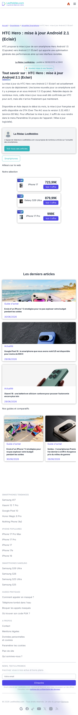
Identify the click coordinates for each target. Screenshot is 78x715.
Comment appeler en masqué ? (18, 597)
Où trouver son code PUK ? (16, 613)
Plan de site (8, 651)
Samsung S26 (9, 573)
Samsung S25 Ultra (12, 579)
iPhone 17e (7, 550)
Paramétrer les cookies (14, 645)
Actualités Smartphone (30, 25)
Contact (6, 626)
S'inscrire (39, 682)
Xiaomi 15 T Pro (10, 505)
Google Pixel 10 (10, 510)
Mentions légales (10, 631)
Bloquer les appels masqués (16, 608)
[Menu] (74, 3)
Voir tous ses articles (17, 148)
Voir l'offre (50, 187)
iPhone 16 (7, 555)
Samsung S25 (9, 584)
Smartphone (14, 25)
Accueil (5, 25)
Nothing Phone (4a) (12, 521)
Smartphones (11, 158)
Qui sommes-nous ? (12, 656)
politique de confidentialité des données (45, 689)
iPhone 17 (7, 545)
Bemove (64, 701)
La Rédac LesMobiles (25, 62)
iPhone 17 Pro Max (11, 534)
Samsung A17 (9, 499)
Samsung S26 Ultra (12, 568)
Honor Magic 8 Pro (12, 516)
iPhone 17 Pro (9, 539)
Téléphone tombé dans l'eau (16, 602)
